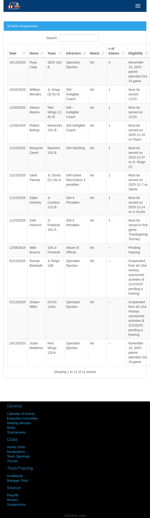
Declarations (16, 452)
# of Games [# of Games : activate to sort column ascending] (113, 51)
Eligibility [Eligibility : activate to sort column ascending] (135, 53)
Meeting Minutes (19, 423)
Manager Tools (17, 480)
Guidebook (15, 476)
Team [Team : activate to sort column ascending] (51, 53)
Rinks (11, 428)
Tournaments (16, 432)
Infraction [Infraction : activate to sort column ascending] (73, 53)
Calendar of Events (21, 414)
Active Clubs (16, 447)
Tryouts (12, 461)
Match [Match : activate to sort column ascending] (94, 53)
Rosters (12, 500)
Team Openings (18, 456)
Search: (72, 38)
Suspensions (16, 504)
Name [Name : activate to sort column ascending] (34, 53)
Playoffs (13, 495)
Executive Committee (22, 418)
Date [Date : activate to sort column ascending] (12, 53)
